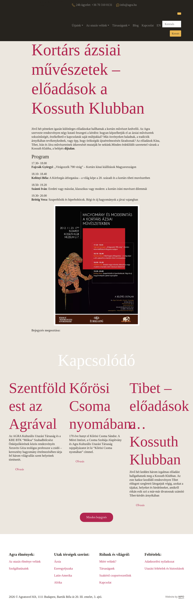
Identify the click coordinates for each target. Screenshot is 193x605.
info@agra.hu (126, 5)
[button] (77, 25)
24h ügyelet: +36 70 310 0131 (92, 5)
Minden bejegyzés (96, 517)
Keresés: (176, 17)
